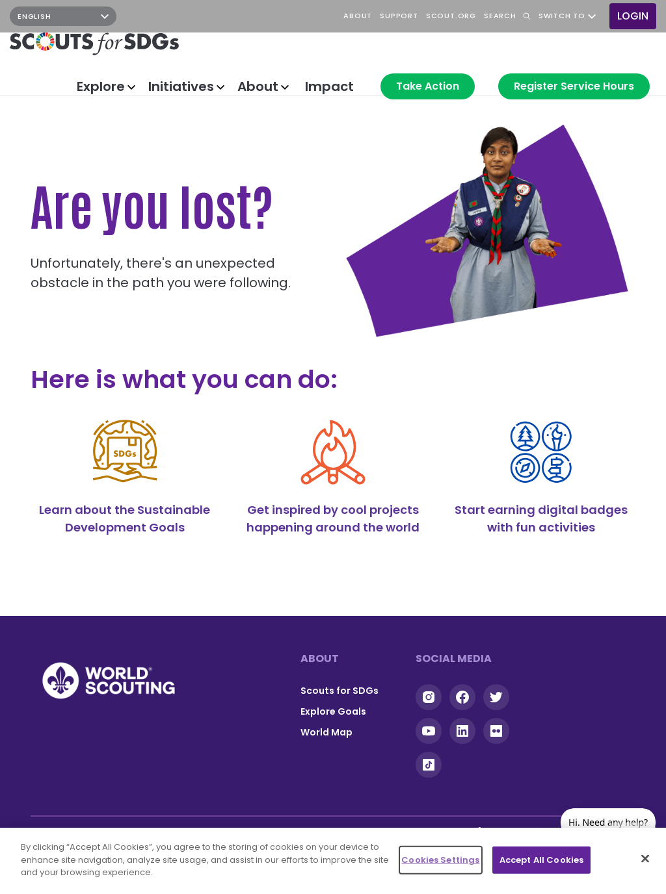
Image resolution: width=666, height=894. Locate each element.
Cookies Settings (440, 860)
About (257, 86)
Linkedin (462, 731)
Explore (101, 86)
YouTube (194, 16)
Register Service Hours (574, 86)
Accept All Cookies (541, 860)
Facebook (166, 16)
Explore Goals (333, 711)
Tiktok (429, 765)
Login (632, 15)
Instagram (137, 16)
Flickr (496, 731)
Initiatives (181, 86)
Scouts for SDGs (339, 690)
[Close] (645, 859)
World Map (326, 732)
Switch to (562, 16)
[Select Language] (63, 16)
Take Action (427, 86)
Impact (329, 86)
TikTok (223, 16)
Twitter (496, 697)
